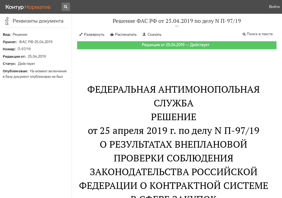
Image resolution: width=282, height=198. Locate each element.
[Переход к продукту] (28, 7)
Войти (274, 6)
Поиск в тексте (260, 34)
